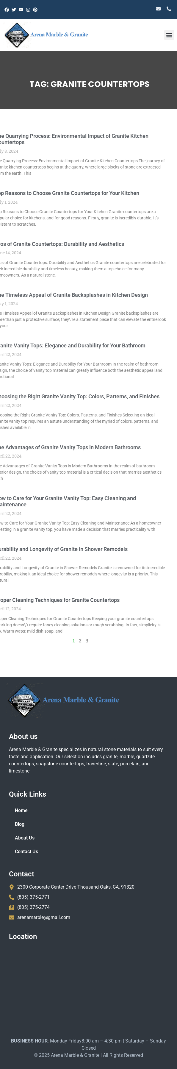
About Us (25, 838)
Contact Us (26, 851)
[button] (169, 35)
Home (21, 810)
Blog (19, 824)
